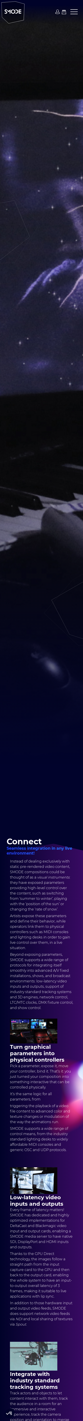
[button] (72, 11)
